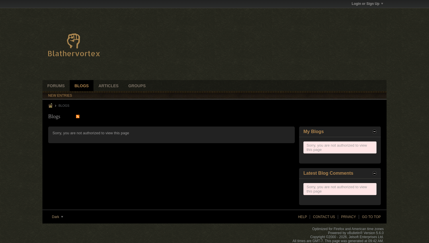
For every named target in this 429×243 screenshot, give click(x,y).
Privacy (348, 217)
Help (302, 217)
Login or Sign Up (367, 4)
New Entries (60, 96)
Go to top (371, 217)
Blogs (82, 85)
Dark (57, 217)
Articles (108, 85)
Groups (137, 85)
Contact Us (324, 217)
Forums (56, 85)
